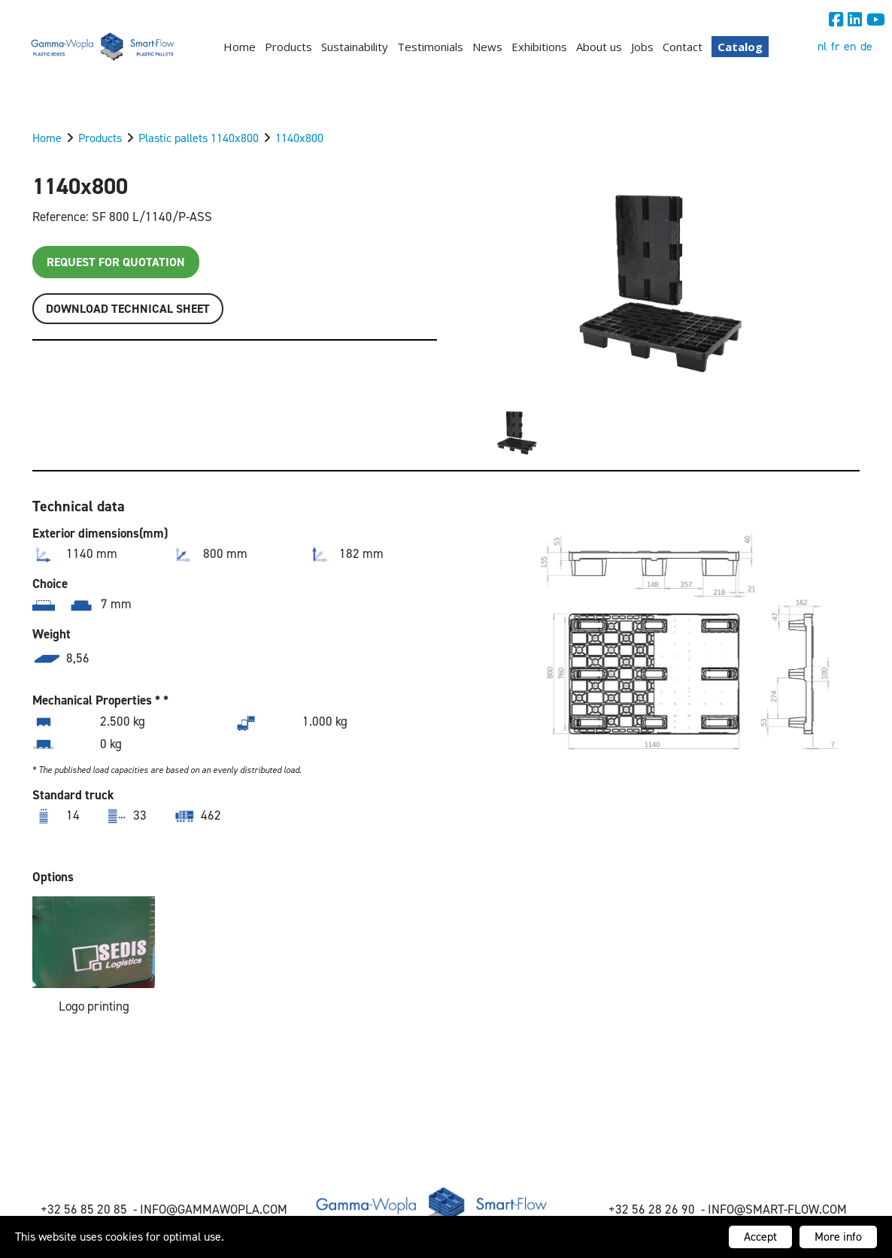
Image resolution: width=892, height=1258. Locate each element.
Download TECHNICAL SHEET (128, 309)
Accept (760, 1236)
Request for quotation (116, 262)
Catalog (740, 46)
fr (835, 46)
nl (822, 46)
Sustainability (354, 46)
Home (239, 46)
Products (288, 46)
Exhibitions (539, 46)
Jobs (642, 46)
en (850, 46)
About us (599, 46)
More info (838, 1236)
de (866, 46)
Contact (682, 46)
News (487, 46)
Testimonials (430, 46)
